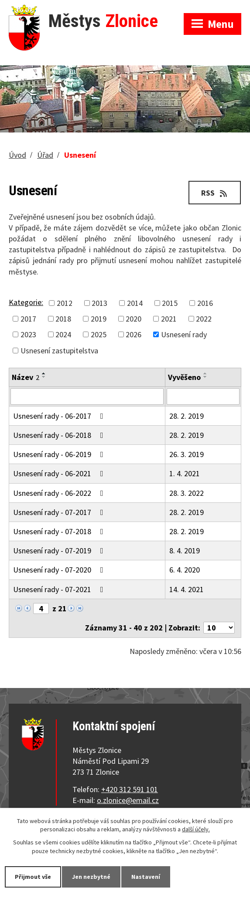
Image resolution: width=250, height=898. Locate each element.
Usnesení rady (184, 334)
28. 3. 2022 (186, 493)
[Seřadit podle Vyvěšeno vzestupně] (205, 373)
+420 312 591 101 (129, 789)
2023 (28, 334)
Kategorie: (26, 302)
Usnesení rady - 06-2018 (60, 435)
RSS (215, 193)
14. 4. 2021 (186, 589)
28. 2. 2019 (186, 416)
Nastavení (145, 877)
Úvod (17, 155)
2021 (169, 319)
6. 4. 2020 (184, 570)
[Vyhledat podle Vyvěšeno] (203, 396)
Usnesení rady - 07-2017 (60, 512)
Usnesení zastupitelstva (59, 351)
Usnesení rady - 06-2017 (60, 416)
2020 (133, 319)
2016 (205, 303)
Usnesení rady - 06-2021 (60, 473)
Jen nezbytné (91, 877)
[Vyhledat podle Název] (87, 396)
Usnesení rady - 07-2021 (60, 589)
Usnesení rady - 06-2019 (60, 454)
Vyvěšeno (184, 377)
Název (25, 377)
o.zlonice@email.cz (128, 800)
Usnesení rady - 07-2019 (60, 551)
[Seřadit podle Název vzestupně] (44, 373)
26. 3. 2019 (186, 454)
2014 (135, 303)
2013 (99, 303)
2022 (204, 319)
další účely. (196, 830)
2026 (133, 334)
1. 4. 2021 (184, 473)
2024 (63, 334)
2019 (98, 319)
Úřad (45, 155)
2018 (63, 319)
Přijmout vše (33, 877)
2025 (98, 334)
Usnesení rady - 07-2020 (60, 570)
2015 (170, 303)
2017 (28, 319)
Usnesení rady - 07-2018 (60, 531)
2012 (64, 303)
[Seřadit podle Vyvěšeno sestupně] (205, 377)
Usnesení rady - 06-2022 (60, 493)
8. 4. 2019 (184, 551)
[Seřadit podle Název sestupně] (44, 377)
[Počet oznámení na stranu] (219, 628)
